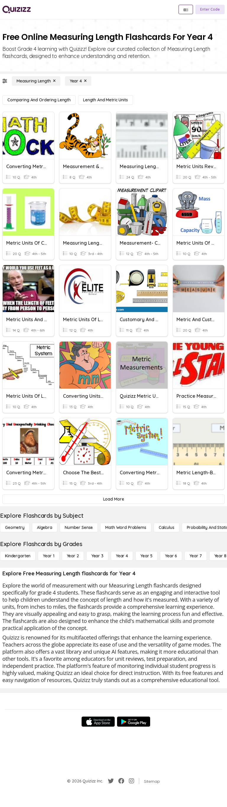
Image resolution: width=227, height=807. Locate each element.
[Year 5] (146, 556)
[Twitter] (111, 781)
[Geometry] (15, 527)
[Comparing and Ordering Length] (39, 100)
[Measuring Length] (36, 81)
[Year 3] (97, 556)
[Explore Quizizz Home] (16, 9)
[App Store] (98, 722)
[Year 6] (171, 556)
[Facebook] (121, 781)
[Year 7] (195, 556)
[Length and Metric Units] (105, 100)
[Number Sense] (79, 527)
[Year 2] (73, 556)
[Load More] (113, 499)
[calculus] (166, 527)
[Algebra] (44, 527)
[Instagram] (131, 781)
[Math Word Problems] (125, 527)
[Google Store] (133, 722)
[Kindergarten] (17, 556)
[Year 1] (48, 556)
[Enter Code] (210, 9)
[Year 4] (78, 81)
